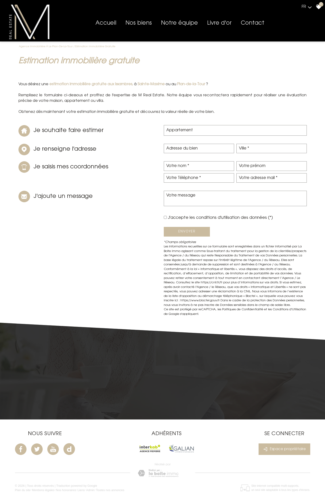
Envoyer (186, 231)
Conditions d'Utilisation (289, 309)
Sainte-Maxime (151, 84)
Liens (81, 490)
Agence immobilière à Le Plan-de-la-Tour (46, 46)
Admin (90, 490)
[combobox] (235, 130)
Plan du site (23, 490)
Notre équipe (179, 23)
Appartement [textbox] (179, 130)
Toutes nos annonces (110, 490)
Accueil (105, 23)
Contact (252, 23)
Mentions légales (43, 490)
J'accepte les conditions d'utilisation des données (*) (220, 218)
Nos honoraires (66, 490)
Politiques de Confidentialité (242, 309)
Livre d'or (219, 23)
